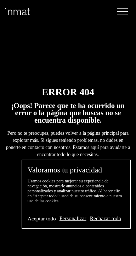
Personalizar (73, 218)
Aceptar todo (42, 218)
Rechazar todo (105, 218)
